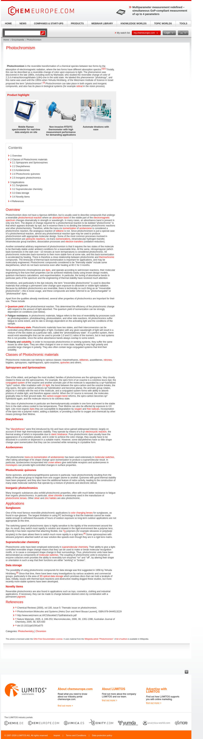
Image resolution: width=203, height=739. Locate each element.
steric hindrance (59, 434)
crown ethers (54, 462)
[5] (17, 573)
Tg (64, 531)
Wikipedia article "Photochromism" (99, 639)
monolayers (12, 465)
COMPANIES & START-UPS (48, 23)
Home (6, 40)
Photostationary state (19, 327)
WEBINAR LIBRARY (102, 23)
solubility (26, 342)
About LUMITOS (113, 689)
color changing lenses (82, 512)
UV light (46, 385)
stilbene (60, 231)
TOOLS (183, 23)
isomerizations (63, 239)
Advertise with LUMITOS (156, 690)
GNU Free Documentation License (48, 639)
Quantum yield (15, 306)
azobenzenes (57, 457)
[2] (105, 69)
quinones (65, 362)
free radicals (93, 409)
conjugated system (15, 382)
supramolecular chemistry (75, 547)
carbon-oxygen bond (57, 396)
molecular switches (104, 457)
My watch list (123, 33)
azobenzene (85, 228)
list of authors (121, 639)
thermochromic (106, 257)
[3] (44, 83)
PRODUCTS (77, 23)
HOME (8, 23)
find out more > (65, 705)
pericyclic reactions (35, 239)
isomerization (69, 228)
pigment (21, 596)
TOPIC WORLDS (163, 23)
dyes (48, 270)
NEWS (23, 23)
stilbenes (83, 360)
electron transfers (74, 241)
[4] (84, 534)
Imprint (57, 735)
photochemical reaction (30, 217)
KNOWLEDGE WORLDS (134, 23)
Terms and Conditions (76, 735)
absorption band (60, 217)
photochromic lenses (16, 498)
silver (37, 498)
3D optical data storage (51, 576)
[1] (103, 69)
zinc (47, 498)
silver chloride (55, 495)
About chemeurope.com (75, 689)
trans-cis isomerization (36, 457)
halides (53, 498)
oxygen (78, 409)
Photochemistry (26, 631)
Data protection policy (102, 735)
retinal (79, 86)
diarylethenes (18, 429)
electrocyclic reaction (95, 431)
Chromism (41, 631)
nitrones (108, 360)
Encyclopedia (18, 40)
